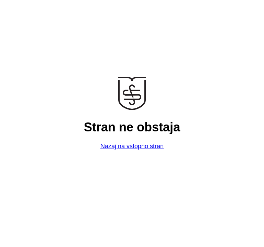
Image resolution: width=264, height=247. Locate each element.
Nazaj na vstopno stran (132, 146)
